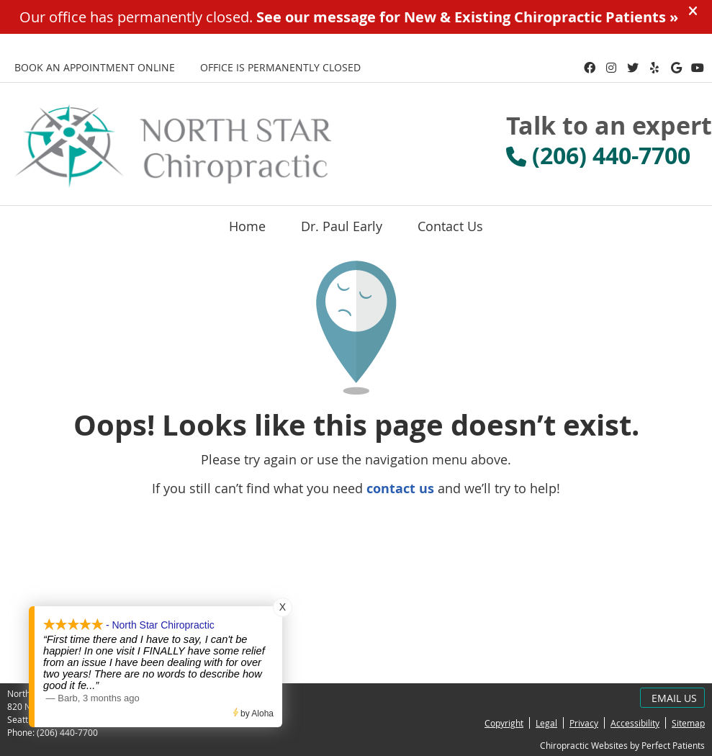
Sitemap (688, 723)
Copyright (504, 723)
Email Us (674, 698)
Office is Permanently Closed (280, 67)
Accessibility (634, 723)
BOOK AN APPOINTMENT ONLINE (94, 67)
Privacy (583, 723)
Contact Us (450, 226)
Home (247, 226)
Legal (546, 723)
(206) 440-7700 (67, 732)
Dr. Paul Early (341, 226)
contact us (400, 489)
